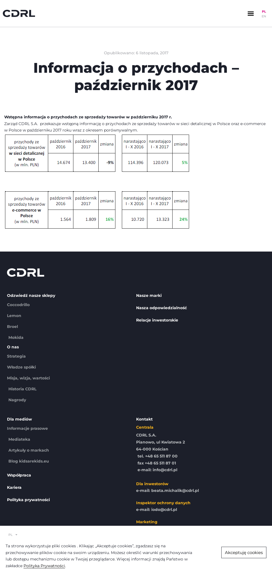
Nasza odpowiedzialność (161, 307)
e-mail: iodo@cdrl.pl (156, 509)
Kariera (14, 487)
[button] (251, 13)
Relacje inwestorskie (157, 320)
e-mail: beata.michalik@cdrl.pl (167, 490)
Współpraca (19, 475)
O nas (13, 346)
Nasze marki (149, 295)
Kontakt (144, 419)
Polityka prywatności (28, 499)
